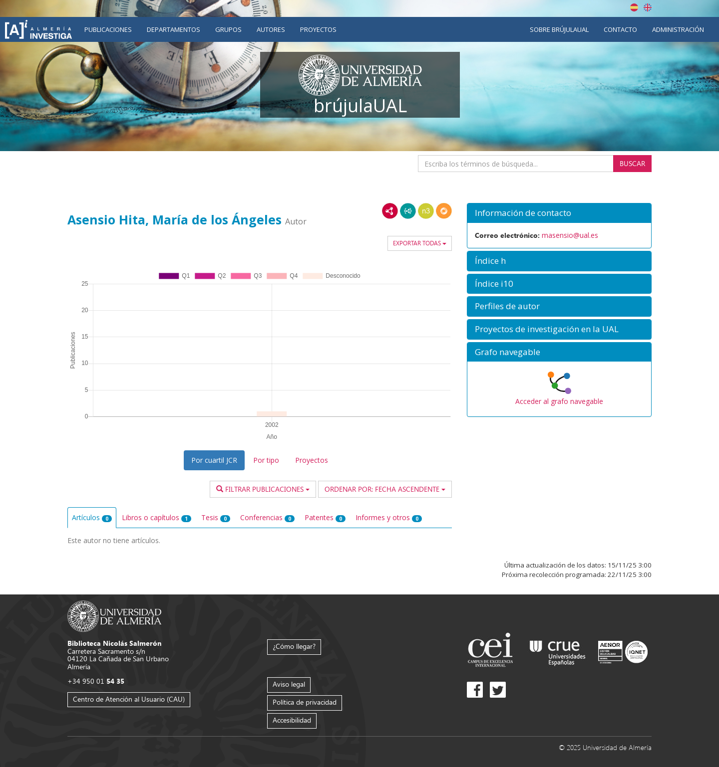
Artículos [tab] (92, 517)
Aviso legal (289, 684)
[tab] (559, 213)
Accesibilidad (292, 720)
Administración (678, 29)
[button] (559, 213)
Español (634, 7)
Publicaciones (108, 29)
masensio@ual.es (570, 235)
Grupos (228, 29)
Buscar (632, 163)
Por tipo (266, 460)
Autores (271, 29)
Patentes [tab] (325, 517)
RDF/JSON (444, 211)
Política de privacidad (305, 702)
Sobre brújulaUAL (559, 29)
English (648, 7)
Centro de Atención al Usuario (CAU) (129, 699)
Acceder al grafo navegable (559, 401)
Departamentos (173, 29)
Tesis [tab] (215, 517)
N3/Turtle (426, 211)
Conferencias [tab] (267, 517)
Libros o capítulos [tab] (156, 517)
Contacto (620, 29)
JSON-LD (408, 211)
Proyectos (318, 29)
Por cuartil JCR (214, 460)
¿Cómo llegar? (294, 646)
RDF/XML (390, 211)
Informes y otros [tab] (389, 517)
